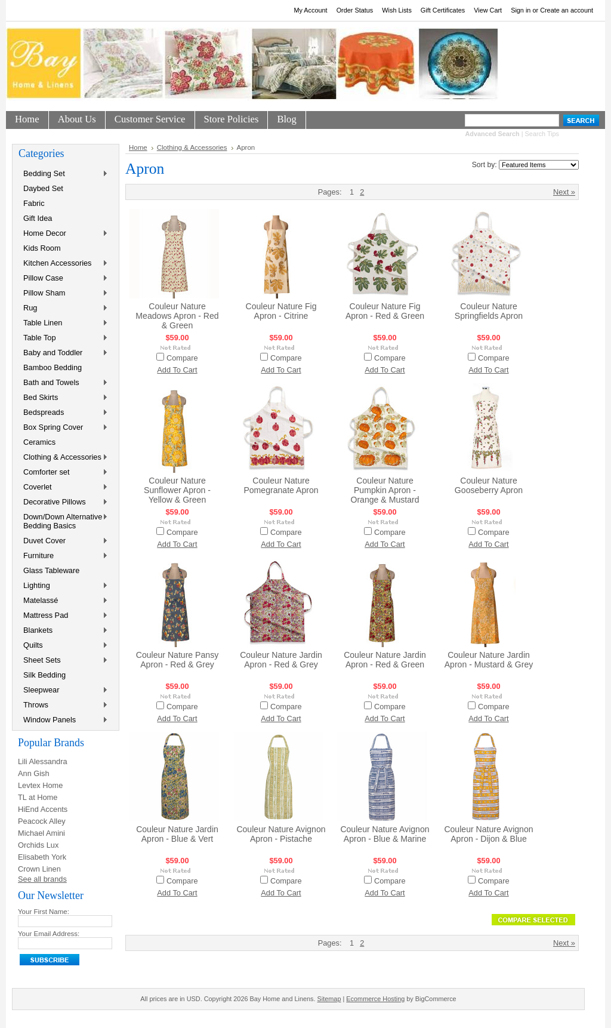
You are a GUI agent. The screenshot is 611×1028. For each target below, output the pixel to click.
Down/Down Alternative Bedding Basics (63, 521)
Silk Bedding (44, 674)
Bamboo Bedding (52, 367)
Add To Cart (177, 369)
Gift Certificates (443, 10)
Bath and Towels (63, 383)
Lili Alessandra (42, 761)
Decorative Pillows (63, 502)
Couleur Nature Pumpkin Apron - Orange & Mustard (384, 490)
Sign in (520, 10)
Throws (63, 705)
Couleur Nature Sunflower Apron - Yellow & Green (177, 490)
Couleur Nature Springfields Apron (489, 311)
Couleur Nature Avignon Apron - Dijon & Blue (488, 834)
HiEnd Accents (42, 809)
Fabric (34, 203)
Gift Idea (37, 218)
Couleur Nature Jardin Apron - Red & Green (385, 659)
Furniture (63, 556)
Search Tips (542, 133)
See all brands (42, 879)
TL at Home (37, 797)
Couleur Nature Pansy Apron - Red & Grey (177, 659)
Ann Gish (34, 773)
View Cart (488, 10)
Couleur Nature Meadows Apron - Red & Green (176, 315)
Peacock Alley (42, 821)
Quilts (63, 646)
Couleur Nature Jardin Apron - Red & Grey (281, 659)
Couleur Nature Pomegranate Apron (280, 485)
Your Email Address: (48, 933)
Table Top (63, 338)
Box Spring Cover (63, 428)
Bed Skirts (63, 398)
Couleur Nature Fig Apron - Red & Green (384, 311)
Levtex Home (40, 785)
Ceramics (39, 442)
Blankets (63, 631)
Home (138, 147)
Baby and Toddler (63, 353)
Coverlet (63, 487)
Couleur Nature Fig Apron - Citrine (281, 311)
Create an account (566, 10)
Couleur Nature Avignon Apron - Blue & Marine (384, 834)
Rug (63, 308)
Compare (182, 357)
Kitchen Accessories (63, 263)
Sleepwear (63, 690)
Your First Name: (43, 911)
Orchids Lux (38, 845)
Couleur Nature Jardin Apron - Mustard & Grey (489, 659)
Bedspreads (63, 413)
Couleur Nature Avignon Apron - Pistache (280, 834)
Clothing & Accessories (63, 458)
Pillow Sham (63, 293)
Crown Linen (39, 868)
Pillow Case (63, 278)
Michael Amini (41, 833)
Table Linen (63, 323)
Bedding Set (63, 174)
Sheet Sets (63, 660)
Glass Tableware (51, 570)
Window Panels (63, 720)
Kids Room (42, 248)
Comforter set (63, 472)
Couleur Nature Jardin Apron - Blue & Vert (177, 834)
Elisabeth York (42, 856)
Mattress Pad (63, 616)
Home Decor (63, 234)
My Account (310, 10)
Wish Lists (397, 10)
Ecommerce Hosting (375, 998)
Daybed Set (43, 188)
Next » (564, 191)
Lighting (63, 586)
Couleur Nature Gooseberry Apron (489, 485)
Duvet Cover (63, 541)
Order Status (355, 10)
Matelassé (63, 601)
